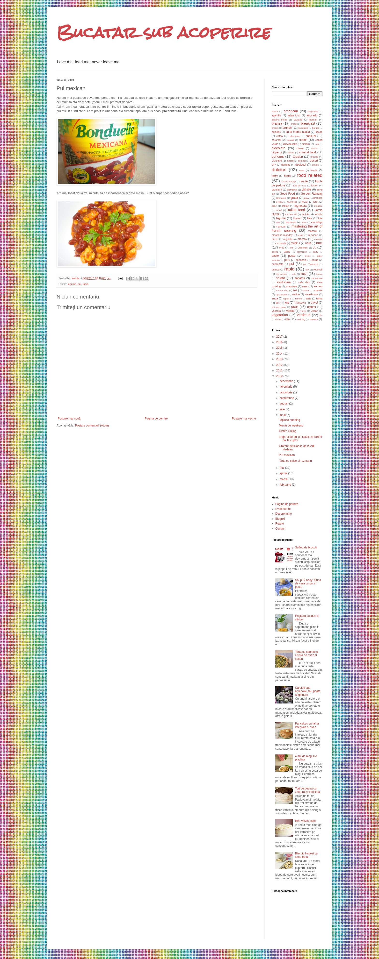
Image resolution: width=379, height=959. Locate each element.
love (278, 222)
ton (277, 302)
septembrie (287, 398)
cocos (291, 152)
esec (301, 170)
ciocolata (278, 148)
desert (314, 160)
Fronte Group (289, 181)
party (315, 251)
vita (287, 319)
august (284, 403)
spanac (306, 290)
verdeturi (304, 315)
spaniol (318, 290)
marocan (281, 226)
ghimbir (306, 189)
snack (305, 286)
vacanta (276, 310)
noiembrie (286, 386)
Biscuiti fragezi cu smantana (306, 855)
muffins (295, 243)
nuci (319, 243)
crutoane (277, 160)
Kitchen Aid (291, 214)
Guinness (292, 201)
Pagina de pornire (156, 418)
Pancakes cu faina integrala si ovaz (307, 725)
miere (275, 239)
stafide (296, 294)
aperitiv (276, 115)
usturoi (311, 307)
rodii (294, 274)
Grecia (279, 201)
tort (286, 302)
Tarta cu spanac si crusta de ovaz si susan (307, 655)
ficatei (287, 175)
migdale (287, 239)
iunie (283, 415)
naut (308, 243)
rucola (319, 274)
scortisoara (284, 282)
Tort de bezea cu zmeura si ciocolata (307, 790)
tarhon (298, 298)
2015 (280, 347)
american (291, 111)
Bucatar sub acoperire (164, 32)
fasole (314, 170)
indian (285, 205)
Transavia (300, 302)
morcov (302, 239)
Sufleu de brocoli (306, 547)
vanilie (290, 311)
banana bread (279, 119)
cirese (300, 148)
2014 (280, 353)
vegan (314, 310)
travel (314, 302)
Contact (280, 528)
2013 (280, 359)
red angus (281, 274)
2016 (280, 342)
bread (294, 123)
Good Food (287, 193)
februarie (286, 484)
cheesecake (290, 143)
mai (282, 467)
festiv (275, 175)
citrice (314, 148)
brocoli (275, 128)
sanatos (300, 278)
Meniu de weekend (291, 425)
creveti (314, 156)
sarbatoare (316, 278)
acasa (275, 111)
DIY (274, 164)
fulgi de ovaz (299, 185)
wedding (301, 319)
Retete (279, 523)
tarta (308, 298)
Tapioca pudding (289, 420)
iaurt (315, 201)
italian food (296, 210)
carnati (290, 140)
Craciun (298, 156)
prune (315, 259)
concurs (278, 156)
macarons (290, 222)
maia (303, 222)
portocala (301, 259)
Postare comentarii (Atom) (92, 425)
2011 (280, 370)
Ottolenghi (303, 247)
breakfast (308, 123)
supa (275, 298)
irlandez (318, 206)
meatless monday (282, 235)
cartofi (303, 140)
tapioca (287, 298)
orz (291, 247)
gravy (306, 198)
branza (277, 123)
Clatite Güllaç (287, 431)
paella (275, 251)
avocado (311, 115)
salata (280, 278)
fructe (304, 181)
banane (298, 119)
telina (319, 298)
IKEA (274, 206)
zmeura (313, 319)
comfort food (307, 152)
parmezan (302, 251)
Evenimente (283, 509)
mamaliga (316, 222)
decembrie (287, 381)
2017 (280, 336)
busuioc (276, 131)
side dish (304, 282)
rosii (304, 274)
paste (275, 255)
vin (321, 315)
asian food (294, 115)
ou (314, 247)
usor (294, 307)
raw (307, 269)
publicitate (278, 264)
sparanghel (281, 294)
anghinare (313, 111)
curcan (290, 160)
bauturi (313, 119)
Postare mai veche (244, 418)
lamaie (318, 214)
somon (318, 286)
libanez (297, 218)
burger (315, 128)
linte (320, 218)
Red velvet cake (305, 821)
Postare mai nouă (69, 418)
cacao (318, 131)
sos (295, 290)
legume (72, 284)
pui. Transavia (310, 264)
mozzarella (280, 243)
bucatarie (303, 128)
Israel (279, 210)
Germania (292, 189)
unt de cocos (279, 307)
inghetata (300, 205)
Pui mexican (287, 455)
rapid (85, 284)
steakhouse (311, 294)
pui (79, 284)
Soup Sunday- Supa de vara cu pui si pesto (308, 583)
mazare (312, 230)
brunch (287, 127)
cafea (279, 136)
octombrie (286, 392)
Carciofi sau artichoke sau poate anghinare (308, 691)
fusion (314, 185)
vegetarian (280, 315)
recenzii (317, 269)
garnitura (277, 189)
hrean (304, 201)
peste (291, 255)
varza (303, 311)
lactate (306, 214)
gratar (294, 197)
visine (278, 319)
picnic (308, 256)
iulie (283, 409)
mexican (313, 235)
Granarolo (281, 198)
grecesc (317, 197)
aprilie (284, 473)
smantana (291, 286)
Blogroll (280, 518)
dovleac (285, 164)
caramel (276, 139)
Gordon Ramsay (311, 193)
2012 (280, 365)
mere (300, 235)
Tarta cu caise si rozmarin (295, 460)
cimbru (306, 143)
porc (287, 260)
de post (302, 160)
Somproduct (282, 290)
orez (281, 247)
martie (284, 479)
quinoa (275, 269)
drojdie (315, 164)
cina (317, 144)
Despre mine (283, 513)
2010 (280, 376)
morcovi (318, 239)
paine (287, 251)
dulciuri (279, 169)
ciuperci (277, 152)
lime (309, 218)
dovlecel (300, 164)
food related (309, 175)
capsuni (311, 136)
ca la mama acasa (298, 132)
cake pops (294, 136)
